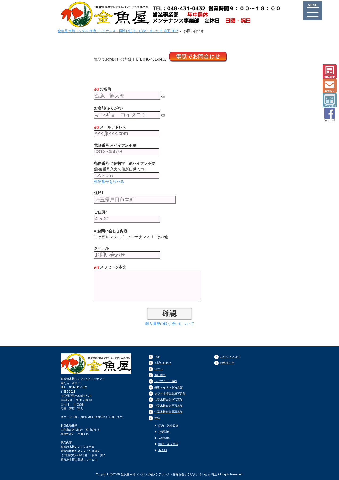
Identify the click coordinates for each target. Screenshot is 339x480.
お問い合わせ (162, 362)
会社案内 (160, 375)
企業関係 (164, 432)
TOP (157, 356)
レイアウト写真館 (165, 381)
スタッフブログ (230, 356)
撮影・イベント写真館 (168, 387)
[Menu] (312, 10)
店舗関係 (164, 438)
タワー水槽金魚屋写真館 (170, 393)
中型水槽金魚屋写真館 (168, 412)
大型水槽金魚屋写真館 (168, 399)
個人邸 (162, 450)
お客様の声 (227, 362)
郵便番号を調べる (109, 182)
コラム (158, 369)
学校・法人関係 (168, 444)
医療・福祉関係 (168, 425)
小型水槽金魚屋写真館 (168, 405)
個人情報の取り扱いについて (169, 324)
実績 (157, 418)
